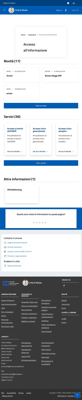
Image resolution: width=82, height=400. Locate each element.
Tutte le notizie (41, 105)
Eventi (64, 322)
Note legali (45, 357)
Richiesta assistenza (28, 360)
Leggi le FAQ (25, 356)
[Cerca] (77, 10)
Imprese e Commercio (29, 313)
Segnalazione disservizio (26, 351)
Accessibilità (11, 393)
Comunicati (66, 304)
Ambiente (44, 321)
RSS (2, 393)
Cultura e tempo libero (29, 306)
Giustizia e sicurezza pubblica (48, 308)
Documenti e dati (7, 326)
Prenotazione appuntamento (26, 344)
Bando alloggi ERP (53, 75)
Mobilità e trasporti (28, 321)
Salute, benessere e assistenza (48, 326)
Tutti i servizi (41, 163)
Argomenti (32, 34)
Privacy (21, 393)
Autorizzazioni (46, 331)
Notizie (47, 71)
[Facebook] (65, 10)
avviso (9, 93)
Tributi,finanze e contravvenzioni (47, 315)
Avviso (10, 75)
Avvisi (9, 71)
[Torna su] (77, 395)
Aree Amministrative (8, 304)
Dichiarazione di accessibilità (47, 362)
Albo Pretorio (46, 349)
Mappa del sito (7, 396)
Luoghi (64, 318)
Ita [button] (74, 3)
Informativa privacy (48, 353)
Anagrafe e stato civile (29, 302)
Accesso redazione (74, 396)
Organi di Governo (7, 300)
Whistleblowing (14, 189)
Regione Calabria (9, 3)
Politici (3, 315)
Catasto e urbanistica (29, 317)
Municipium (62, 396)
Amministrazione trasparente (47, 344)
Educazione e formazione (46, 302)
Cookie (28, 393)
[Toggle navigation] (4, 10)
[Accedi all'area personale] (68, 3)
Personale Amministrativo (7, 321)
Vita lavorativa (26, 310)
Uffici (3, 308)
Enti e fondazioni (7, 312)
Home (23, 34)
